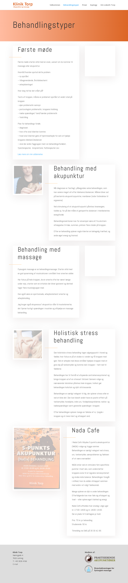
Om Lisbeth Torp (107, 5)
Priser (84, 5)
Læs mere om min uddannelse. (30, 154)
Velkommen (55, 5)
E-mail (15, 564)
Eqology (93, 5)
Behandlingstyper (71, 5)
